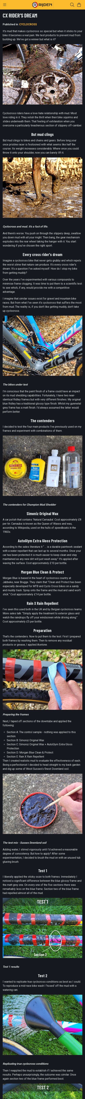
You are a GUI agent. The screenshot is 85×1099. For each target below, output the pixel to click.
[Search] (72, 4)
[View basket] (79, 4)
